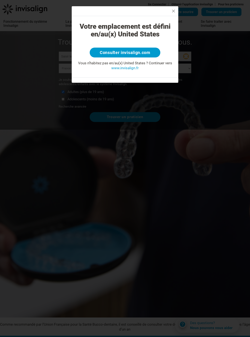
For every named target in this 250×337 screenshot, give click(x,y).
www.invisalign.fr (125, 68)
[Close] (173, 11)
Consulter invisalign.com (125, 52)
